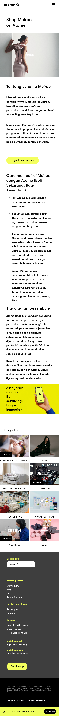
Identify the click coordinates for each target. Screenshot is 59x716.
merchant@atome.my (18, 653)
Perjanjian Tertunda (17, 633)
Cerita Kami (13, 586)
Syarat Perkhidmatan (18, 625)
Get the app (17, 666)
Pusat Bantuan (14, 597)
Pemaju (11, 613)
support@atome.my (17, 644)
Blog (9, 589)
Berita (10, 593)
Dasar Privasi (14, 629)
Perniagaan (13, 609)
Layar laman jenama (22, 160)
